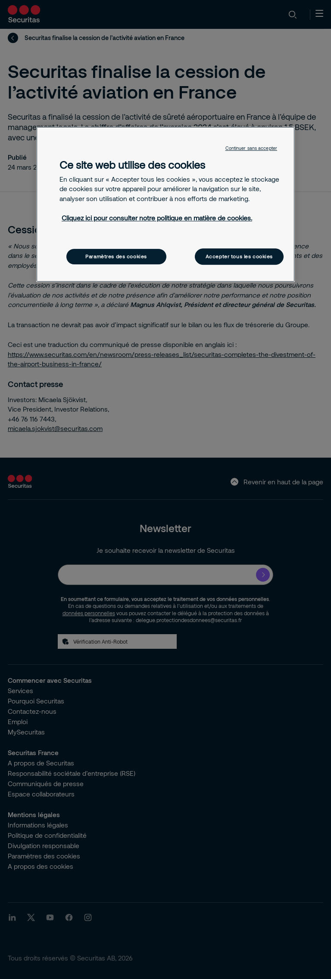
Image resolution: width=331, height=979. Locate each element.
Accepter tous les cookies (239, 256)
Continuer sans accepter (251, 148)
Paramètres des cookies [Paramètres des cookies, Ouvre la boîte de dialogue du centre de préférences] (116, 256)
